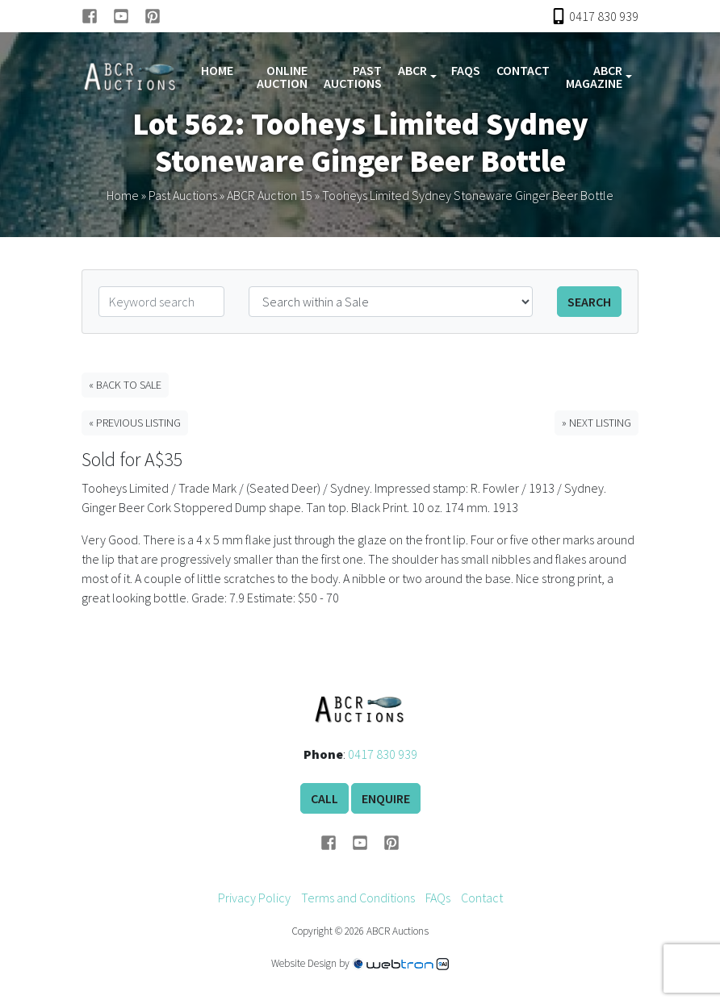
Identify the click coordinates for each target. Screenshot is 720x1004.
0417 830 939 (382, 754)
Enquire (386, 798)
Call (324, 798)
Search (589, 302)
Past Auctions (353, 76)
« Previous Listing (135, 422)
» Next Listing (596, 422)
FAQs (465, 70)
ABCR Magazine (594, 76)
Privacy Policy (254, 897)
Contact (523, 70)
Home (217, 70)
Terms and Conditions (358, 897)
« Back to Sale (125, 384)
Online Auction (282, 76)
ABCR (412, 70)
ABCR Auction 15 (269, 195)
